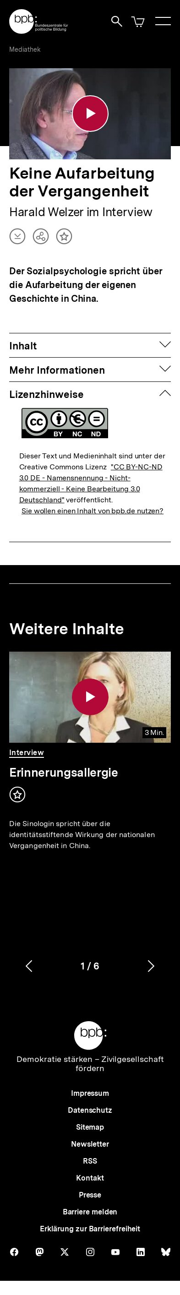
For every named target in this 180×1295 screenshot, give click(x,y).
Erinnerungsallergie (63, 772)
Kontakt (90, 1178)
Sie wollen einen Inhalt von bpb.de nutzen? (93, 510)
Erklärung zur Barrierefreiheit (90, 1229)
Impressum (90, 1093)
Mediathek (25, 49)
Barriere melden (90, 1212)
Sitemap (90, 1127)
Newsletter (90, 1144)
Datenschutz (90, 1110)
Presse (90, 1195)
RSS (90, 1161)
